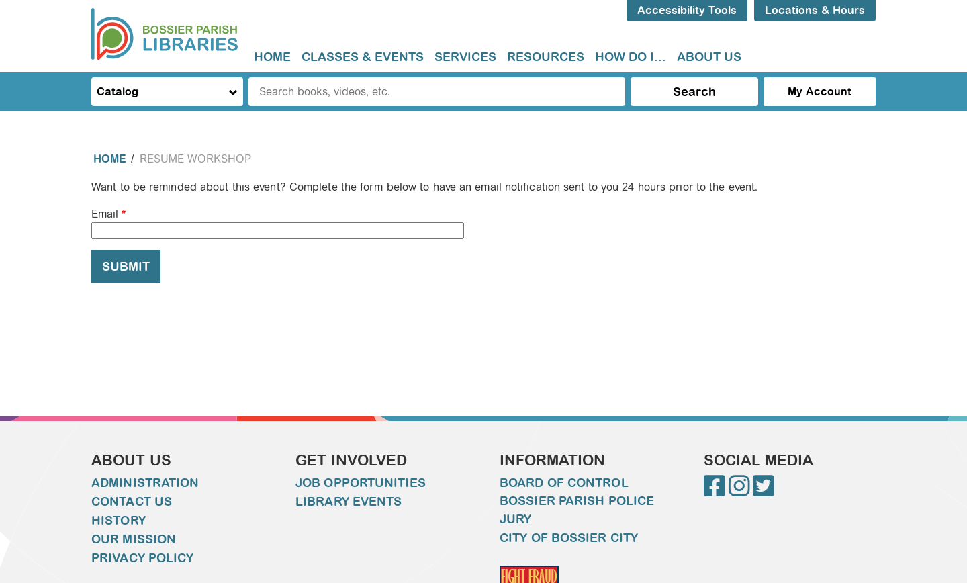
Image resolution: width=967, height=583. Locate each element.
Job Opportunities (360, 483)
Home (272, 57)
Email (104, 214)
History (118, 520)
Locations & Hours (815, 10)
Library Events (348, 501)
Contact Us (131, 501)
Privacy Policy (142, 558)
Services (465, 57)
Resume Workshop (195, 158)
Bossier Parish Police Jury (577, 510)
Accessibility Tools (687, 10)
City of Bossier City (569, 538)
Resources (545, 57)
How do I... (630, 57)
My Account (819, 91)
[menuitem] (272, 57)
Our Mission (133, 539)
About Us (709, 57)
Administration (145, 483)
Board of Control (564, 483)
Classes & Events (363, 57)
